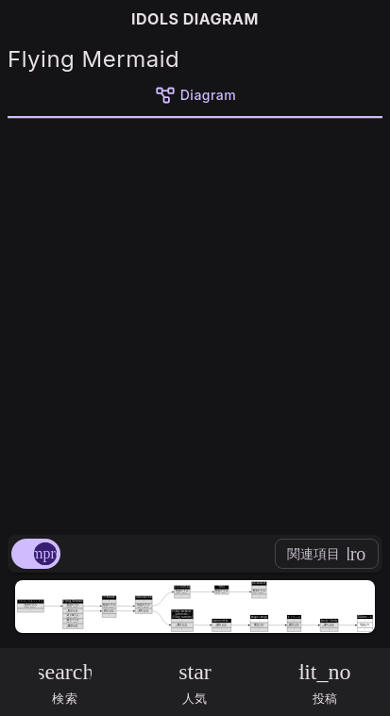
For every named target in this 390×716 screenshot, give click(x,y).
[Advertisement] (195, 323)
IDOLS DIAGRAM (195, 18)
